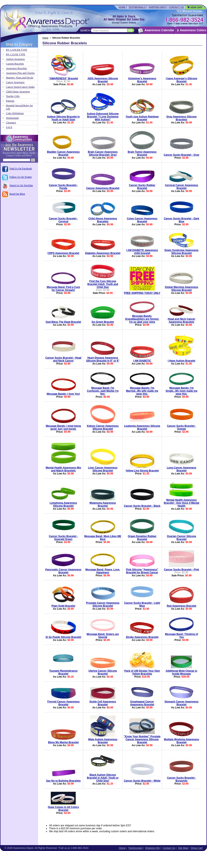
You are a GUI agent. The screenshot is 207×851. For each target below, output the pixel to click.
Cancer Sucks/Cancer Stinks (20, 86)
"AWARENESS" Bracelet (63, 78)
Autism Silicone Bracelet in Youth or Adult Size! (63, 118)
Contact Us (176, 7)
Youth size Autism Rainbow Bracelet (142, 118)
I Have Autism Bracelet (181, 360)
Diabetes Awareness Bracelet (102, 253)
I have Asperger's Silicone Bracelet (181, 80)
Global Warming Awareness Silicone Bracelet (181, 289)
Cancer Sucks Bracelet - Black (142, 505)
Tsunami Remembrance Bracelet (63, 672)
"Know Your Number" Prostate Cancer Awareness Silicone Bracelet (142, 739)
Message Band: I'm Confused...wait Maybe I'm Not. (103, 390)
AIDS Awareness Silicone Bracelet (103, 80)
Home (122, 7)
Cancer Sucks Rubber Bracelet (142, 187)
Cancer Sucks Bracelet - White (142, 780)
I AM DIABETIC (142, 360)
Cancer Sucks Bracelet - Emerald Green (63, 538)
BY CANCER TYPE (16, 49)
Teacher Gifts (13, 96)
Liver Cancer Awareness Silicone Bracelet (103, 469)
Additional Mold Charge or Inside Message (181, 672)
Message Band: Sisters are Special (103, 636)
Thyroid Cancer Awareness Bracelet (63, 703)
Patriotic (10, 100)
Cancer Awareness (15, 82)
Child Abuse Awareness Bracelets (102, 220)
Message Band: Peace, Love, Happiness (102, 571)
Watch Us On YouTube (21, 185)
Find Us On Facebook (21, 168)
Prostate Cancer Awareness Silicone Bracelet (102, 604)
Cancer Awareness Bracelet (102, 188)
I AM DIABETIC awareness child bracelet (142, 252)
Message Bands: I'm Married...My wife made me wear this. (142, 390)
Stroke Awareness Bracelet (142, 637)
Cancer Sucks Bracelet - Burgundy (181, 779)
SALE (9, 127)
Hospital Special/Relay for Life (19, 107)
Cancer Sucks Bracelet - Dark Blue (181, 220)
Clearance (11, 122)
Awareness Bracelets (16, 68)
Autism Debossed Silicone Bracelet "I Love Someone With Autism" (103, 116)
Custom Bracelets (15, 63)
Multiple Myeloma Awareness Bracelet (181, 741)
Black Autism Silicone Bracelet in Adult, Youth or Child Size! (103, 777)
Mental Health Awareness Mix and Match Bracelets (63, 469)
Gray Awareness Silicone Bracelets (181, 118)
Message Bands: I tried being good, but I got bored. (63, 427)
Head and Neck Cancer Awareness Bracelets (181, 320)
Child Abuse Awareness (18, 91)
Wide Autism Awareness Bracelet (102, 741)
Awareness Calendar (159, 30)
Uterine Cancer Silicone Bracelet (103, 672)
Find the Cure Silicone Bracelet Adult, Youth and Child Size (102, 284)
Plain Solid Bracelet (63, 605)
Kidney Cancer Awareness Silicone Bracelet (103, 427)
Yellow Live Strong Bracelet (142, 470)
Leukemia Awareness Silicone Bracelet (142, 427)
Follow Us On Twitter (21, 177)
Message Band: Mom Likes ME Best (102, 538)
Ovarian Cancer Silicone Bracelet (181, 538)
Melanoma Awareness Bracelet (103, 504)
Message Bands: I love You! (63, 393)
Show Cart (197, 848)
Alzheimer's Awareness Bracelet (142, 80)
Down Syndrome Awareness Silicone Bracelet (182, 252)
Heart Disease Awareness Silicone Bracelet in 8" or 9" (102, 359)
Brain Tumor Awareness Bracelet (142, 153)
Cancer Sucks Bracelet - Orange (181, 427)
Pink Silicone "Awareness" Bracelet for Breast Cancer (142, 571)
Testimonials (137, 7)
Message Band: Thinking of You (181, 636)
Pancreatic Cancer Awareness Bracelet (63, 571)
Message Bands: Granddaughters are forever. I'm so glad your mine (142, 319)
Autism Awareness (15, 59)
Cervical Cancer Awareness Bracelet (181, 187)
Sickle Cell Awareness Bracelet (102, 703)
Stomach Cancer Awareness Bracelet (182, 703)
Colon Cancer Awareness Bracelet (142, 220)
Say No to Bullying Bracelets (63, 780)
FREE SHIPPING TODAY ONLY (142, 293)
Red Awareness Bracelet (181, 605)
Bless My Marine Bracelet (63, 742)
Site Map (183, 848)
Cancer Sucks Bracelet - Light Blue (142, 604)
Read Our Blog (17, 193)
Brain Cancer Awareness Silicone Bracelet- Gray (103, 153)
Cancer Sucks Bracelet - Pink (181, 569)
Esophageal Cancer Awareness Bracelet (142, 703)
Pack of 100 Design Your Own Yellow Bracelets (142, 672)
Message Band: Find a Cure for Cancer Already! (63, 289)
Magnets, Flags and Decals (19, 77)
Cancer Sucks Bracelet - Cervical (63, 220)
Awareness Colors (193, 30)
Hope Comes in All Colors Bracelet (63, 809)
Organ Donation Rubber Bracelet (142, 538)
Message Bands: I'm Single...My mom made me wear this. (181, 390)
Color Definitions (15, 113)
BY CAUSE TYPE (15, 54)
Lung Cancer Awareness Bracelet (181, 469)
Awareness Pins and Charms (20, 73)
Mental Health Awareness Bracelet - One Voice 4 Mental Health (181, 502)
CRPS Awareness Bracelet (63, 253)
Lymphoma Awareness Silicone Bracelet (63, 504)
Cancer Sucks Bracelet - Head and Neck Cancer (63, 359)
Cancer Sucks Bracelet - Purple (63, 187)
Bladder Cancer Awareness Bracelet (63, 153)
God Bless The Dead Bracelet (63, 321)
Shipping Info (157, 7)
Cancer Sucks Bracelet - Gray (181, 154)
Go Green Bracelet (103, 321)
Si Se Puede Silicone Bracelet (63, 637)
